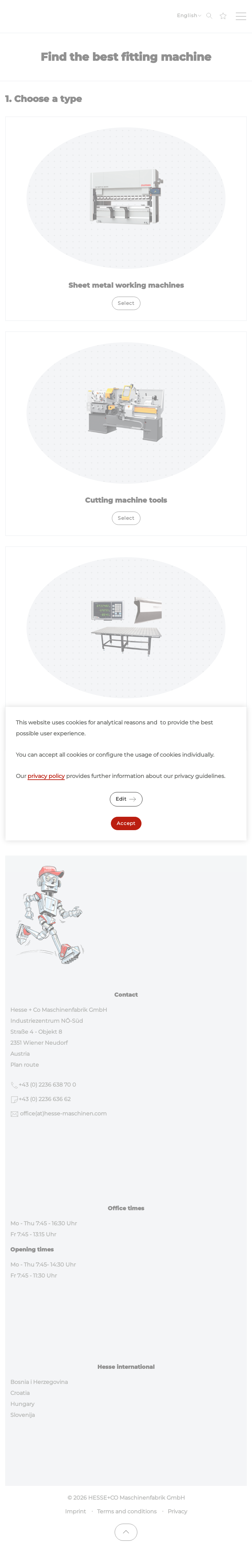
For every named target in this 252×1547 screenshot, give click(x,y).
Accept (126, 823)
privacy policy (46, 776)
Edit (126, 799)
